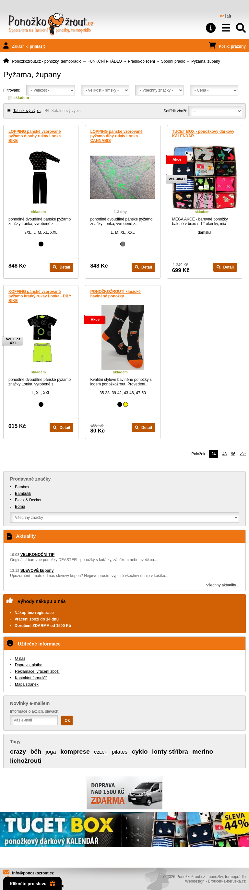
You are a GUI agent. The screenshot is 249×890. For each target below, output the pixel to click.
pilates (120, 752)
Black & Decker (28, 500)
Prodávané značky (30, 479)
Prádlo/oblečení (141, 61)
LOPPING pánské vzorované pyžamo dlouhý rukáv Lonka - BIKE (35, 136)
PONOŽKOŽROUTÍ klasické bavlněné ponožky (115, 293)
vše (243, 454)
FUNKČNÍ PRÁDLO (105, 61)
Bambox (22, 487)
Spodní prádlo (173, 61)
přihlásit (37, 46)
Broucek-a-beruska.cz (227, 881)
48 (224, 454)
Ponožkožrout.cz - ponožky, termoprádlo (46, 61)
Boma (20, 506)
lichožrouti (26, 760)
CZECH (100, 752)
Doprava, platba (28, 665)
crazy (18, 751)
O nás (20, 658)
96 (233, 454)
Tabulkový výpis (24, 110)
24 (213, 454)
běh (35, 751)
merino (202, 751)
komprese (75, 751)
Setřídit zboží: (175, 111)
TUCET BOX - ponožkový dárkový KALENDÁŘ (203, 133)
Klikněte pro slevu (32, 883)
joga (51, 752)
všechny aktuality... (223, 585)
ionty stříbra (170, 751)
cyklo (140, 751)
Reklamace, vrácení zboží (37, 671)
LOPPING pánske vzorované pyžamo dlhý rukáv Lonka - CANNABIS (116, 136)
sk (229, 16)
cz (222, 16)
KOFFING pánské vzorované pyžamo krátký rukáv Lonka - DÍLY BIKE (39, 296)
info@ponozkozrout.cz (32, 873)
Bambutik (23, 493)
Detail (61, 267)
